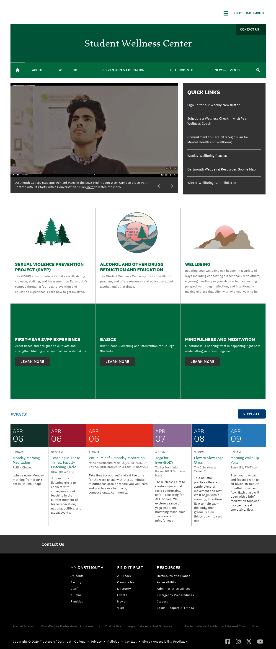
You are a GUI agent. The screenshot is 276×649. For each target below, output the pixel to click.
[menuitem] (52, 544)
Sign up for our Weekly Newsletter (213, 105)
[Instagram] (238, 641)
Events (122, 595)
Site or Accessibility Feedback (164, 641)
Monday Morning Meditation (26, 460)
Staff (74, 589)
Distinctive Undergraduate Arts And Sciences (139, 626)
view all (251, 413)
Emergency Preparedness (175, 595)
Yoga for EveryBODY (164, 460)
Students (77, 576)
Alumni (75, 595)
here (90, 187)
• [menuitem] (88, 641)
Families (76, 601)
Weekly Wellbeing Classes (207, 155)
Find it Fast (130, 567)
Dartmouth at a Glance (173, 576)
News (121, 601)
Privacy (96, 641)
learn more (32, 361)
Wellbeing (197, 264)
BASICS (108, 339)
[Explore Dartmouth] (245, 13)
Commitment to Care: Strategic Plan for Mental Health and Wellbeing (217, 140)
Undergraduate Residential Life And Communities (222, 626)
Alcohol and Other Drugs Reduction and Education (131, 267)
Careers (162, 601)
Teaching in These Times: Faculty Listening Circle (65, 462)
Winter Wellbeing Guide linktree (211, 183)
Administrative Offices (174, 589)
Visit (120, 608)
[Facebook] (227, 641)
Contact (131, 641)
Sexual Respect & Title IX (175, 608)
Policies (113, 641)
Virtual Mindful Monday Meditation (117, 457)
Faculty (75, 582)
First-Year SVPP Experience (47, 339)
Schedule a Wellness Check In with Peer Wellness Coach (217, 121)
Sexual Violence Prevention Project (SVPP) (49, 267)
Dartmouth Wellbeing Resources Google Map (221, 169)
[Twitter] (249, 641)
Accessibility (166, 582)
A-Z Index (124, 576)
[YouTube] (260, 641)
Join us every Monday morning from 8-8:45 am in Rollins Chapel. (28, 479)
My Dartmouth (86, 567)
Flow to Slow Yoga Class (208, 460)
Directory (124, 589)
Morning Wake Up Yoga (245, 460)
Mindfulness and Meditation (220, 339)
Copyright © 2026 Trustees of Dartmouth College (49, 641)
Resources (169, 567)
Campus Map (126, 582)
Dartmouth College (46, 12)
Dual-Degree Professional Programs (67, 626)
